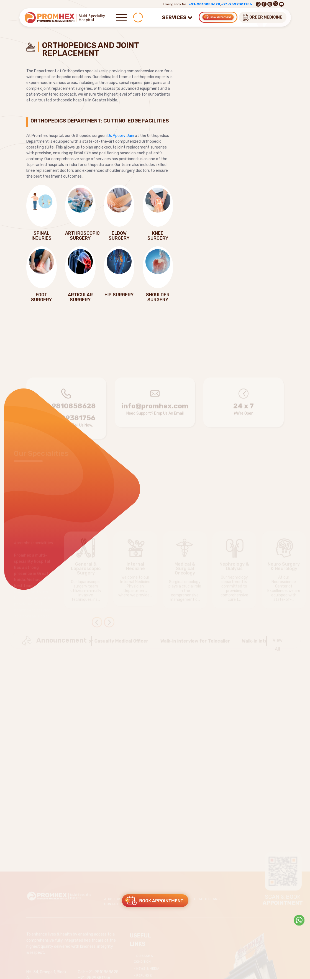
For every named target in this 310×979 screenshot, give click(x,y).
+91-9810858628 (204, 4)
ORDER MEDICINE (262, 17)
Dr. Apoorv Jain (120, 135)
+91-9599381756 (236, 4)
